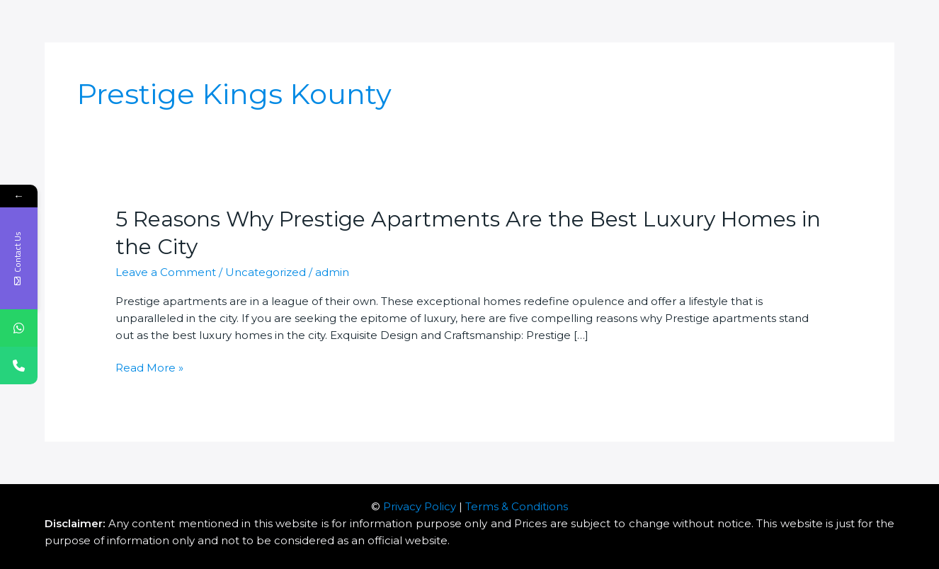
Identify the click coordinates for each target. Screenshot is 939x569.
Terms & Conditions (516, 506)
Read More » (149, 368)
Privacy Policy (419, 506)
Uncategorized (265, 272)
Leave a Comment (165, 272)
